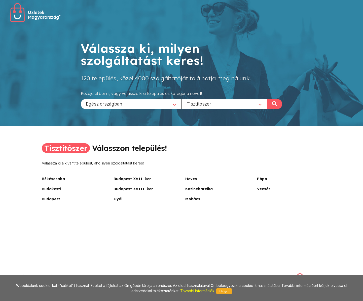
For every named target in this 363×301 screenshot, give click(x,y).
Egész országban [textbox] (104, 103)
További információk (197, 291)
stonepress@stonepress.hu (33, 271)
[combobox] (131, 104)
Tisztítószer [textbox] (199, 103)
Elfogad (224, 291)
